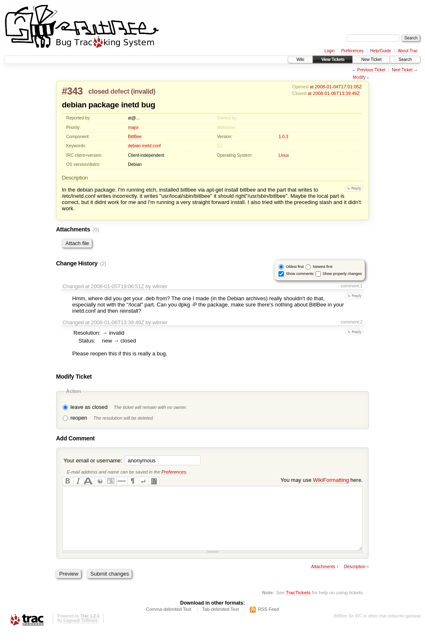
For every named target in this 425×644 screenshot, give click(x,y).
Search (405, 59)
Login (330, 51)
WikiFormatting (331, 480)
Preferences (352, 51)
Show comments (300, 274)
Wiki (300, 59)
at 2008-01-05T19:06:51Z (114, 286)
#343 (72, 91)
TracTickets (298, 605)
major (133, 127)
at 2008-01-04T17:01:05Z (335, 86)
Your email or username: (93, 460)
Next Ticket (402, 70)
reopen (79, 418)
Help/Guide (380, 51)
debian (134, 145)
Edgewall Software (80, 633)
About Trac (408, 51)
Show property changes (342, 274)
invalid (143, 91)
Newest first (322, 267)
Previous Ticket (371, 70)
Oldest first (295, 267)
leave (77, 407)
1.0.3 (283, 136)
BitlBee (135, 136)
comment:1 (352, 285)
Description (355, 579)
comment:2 (352, 321)
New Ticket (371, 59)
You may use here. (322, 480)
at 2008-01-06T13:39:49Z (333, 93)
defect (119, 91)
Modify (359, 77)
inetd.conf (151, 145)
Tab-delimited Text (220, 621)
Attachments (323, 579)
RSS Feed (268, 621)
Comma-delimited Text (168, 621)
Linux (283, 155)
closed (98, 91)
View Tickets (332, 59)
